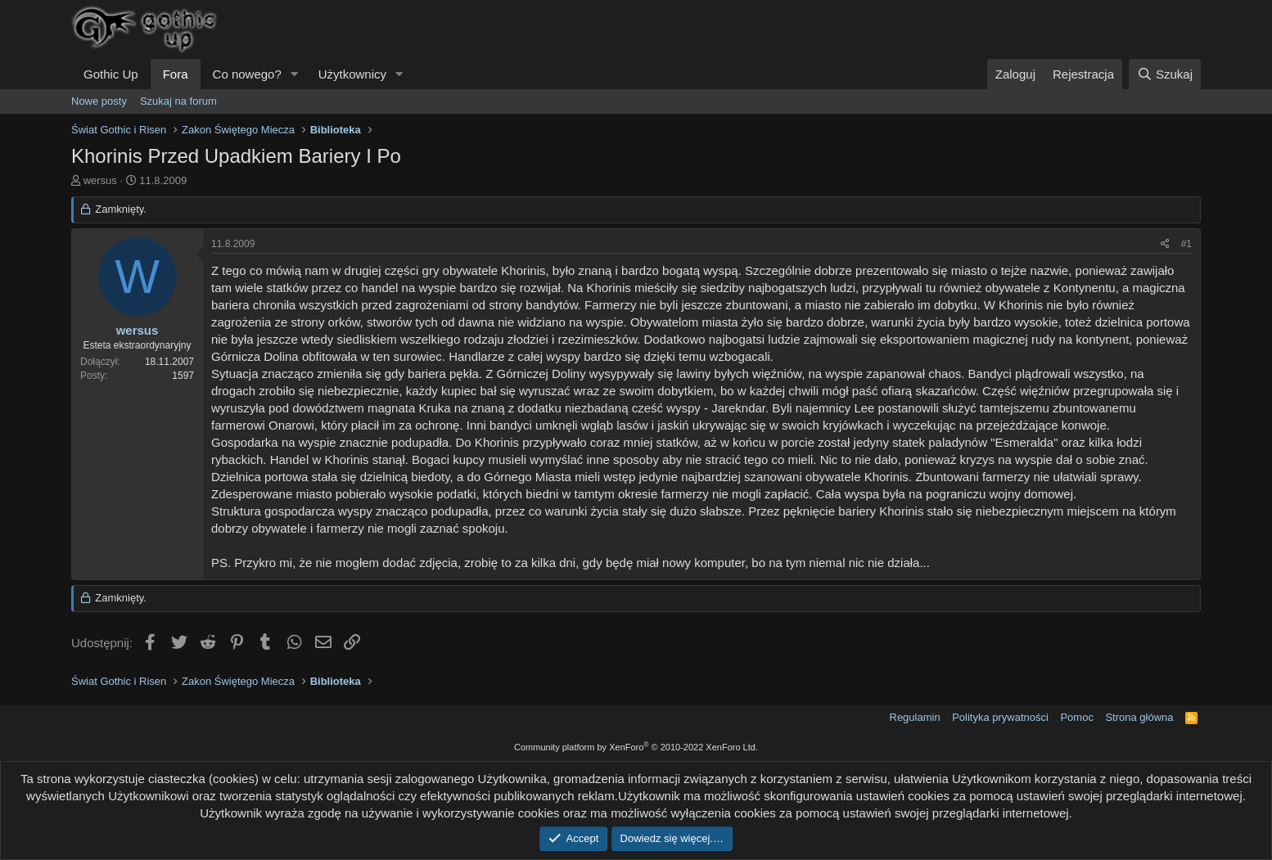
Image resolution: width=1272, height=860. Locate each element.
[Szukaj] (1165, 74)
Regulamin (915, 717)
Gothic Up (110, 74)
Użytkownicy (352, 74)
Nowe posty (99, 101)
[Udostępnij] (1165, 244)
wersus (100, 180)
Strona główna (1139, 717)
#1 (1186, 244)
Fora (175, 74)
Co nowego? (247, 74)
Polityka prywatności (1000, 717)
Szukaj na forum (178, 101)
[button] (294, 74)
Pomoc (1076, 717)
